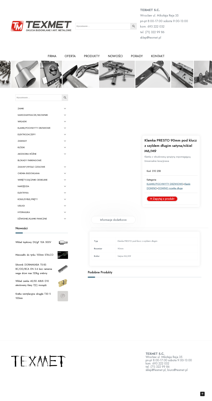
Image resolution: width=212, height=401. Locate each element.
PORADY (137, 56)
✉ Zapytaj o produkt (165, 158)
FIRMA (52, 56)
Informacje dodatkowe (113, 179)
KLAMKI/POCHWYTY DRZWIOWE (168, 143)
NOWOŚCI (115, 56)
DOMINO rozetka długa (173, 147)
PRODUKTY (92, 56)
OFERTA (70, 56)
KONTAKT (157, 56)
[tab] (113, 178)
